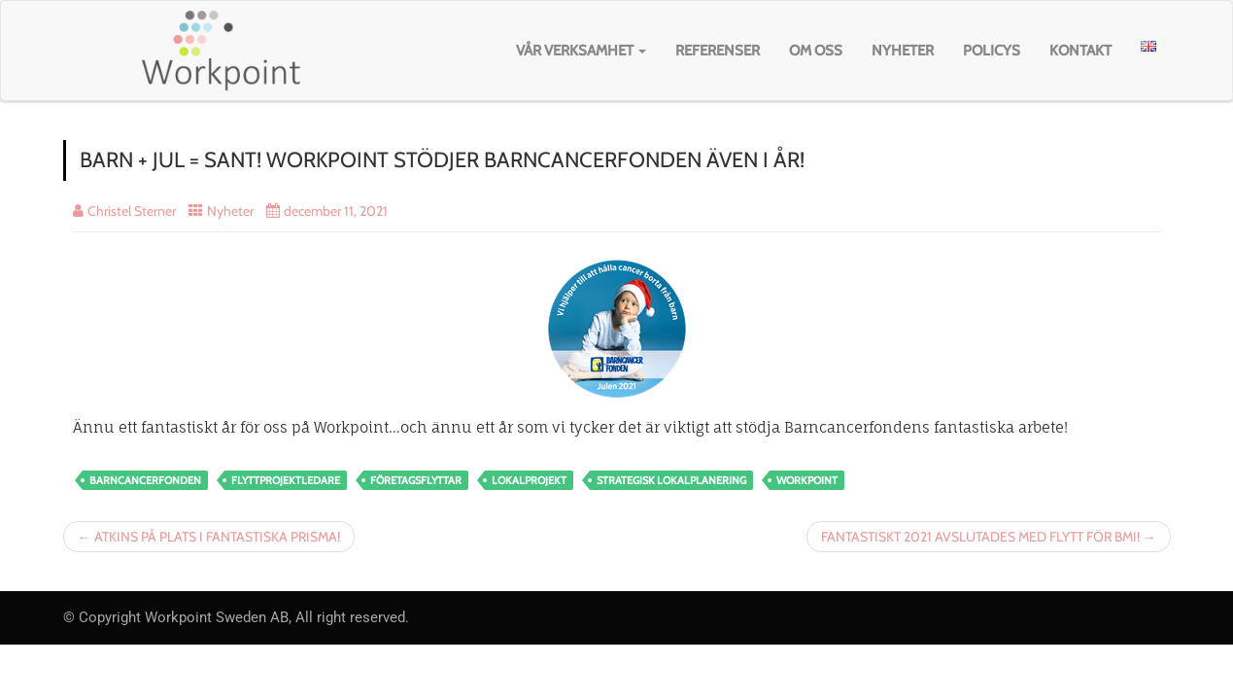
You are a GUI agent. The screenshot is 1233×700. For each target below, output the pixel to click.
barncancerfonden (145, 480)
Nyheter (903, 50)
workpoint (807, 480)
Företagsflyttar (416, 480)
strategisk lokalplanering (671, 480)
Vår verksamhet (581, 50)
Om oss (815, 50)
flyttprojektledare (285, 480)
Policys (991, 50)
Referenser (717, 50)
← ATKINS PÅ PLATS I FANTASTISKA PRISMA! (209, 536)
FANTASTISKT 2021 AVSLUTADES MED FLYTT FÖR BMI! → (988, 536)
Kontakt (1080, 50)
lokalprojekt (529, 480)
